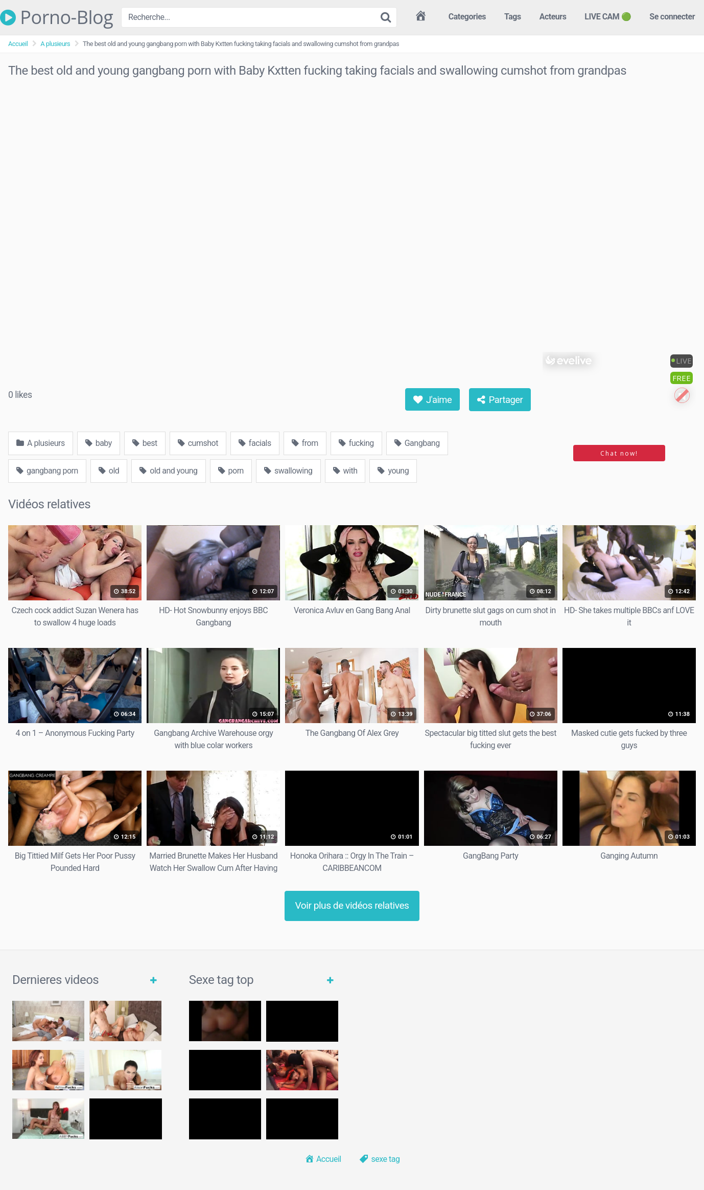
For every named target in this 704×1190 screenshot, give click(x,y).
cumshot (198, 443)
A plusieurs (55, 44)
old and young (168, 471)
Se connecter (672, 16)
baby (98, 443)
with (345, 471)
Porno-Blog (56, 17)
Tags (512, 16)
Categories (467, 16)
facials (255, 443)
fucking (356, 443)
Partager (500, 399)
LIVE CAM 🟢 (607, 16)
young (393, 471)
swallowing (288, 471)
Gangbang (417, 443)
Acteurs (553, 16)
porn (231, 471)
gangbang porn (47, 471)
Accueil (18, 44)
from (305, 443)
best (144, 443)
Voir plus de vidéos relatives (352, 905)
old (109, 471)
